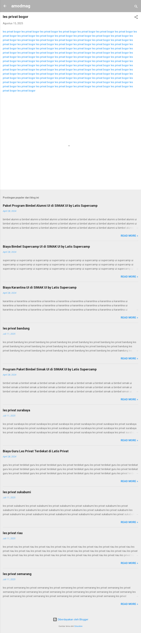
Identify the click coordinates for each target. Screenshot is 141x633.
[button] (136, 17)
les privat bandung (16, 328)
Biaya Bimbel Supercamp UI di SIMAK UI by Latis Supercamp (46, 246)
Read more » (129, 235)
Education (78, 626)
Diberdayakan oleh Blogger (70, 619)
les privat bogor (12, 31)
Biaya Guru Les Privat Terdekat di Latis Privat (36, 451)
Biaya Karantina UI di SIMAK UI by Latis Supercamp (39, 287)
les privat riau (13, 533)
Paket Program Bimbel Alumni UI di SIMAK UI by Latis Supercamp (50, 205)
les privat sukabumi (17, 492)
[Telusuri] (136, 7)
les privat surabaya (16, 410)
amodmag (20, 6)
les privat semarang (17, 574)
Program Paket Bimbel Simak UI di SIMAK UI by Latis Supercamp (50, 369)
